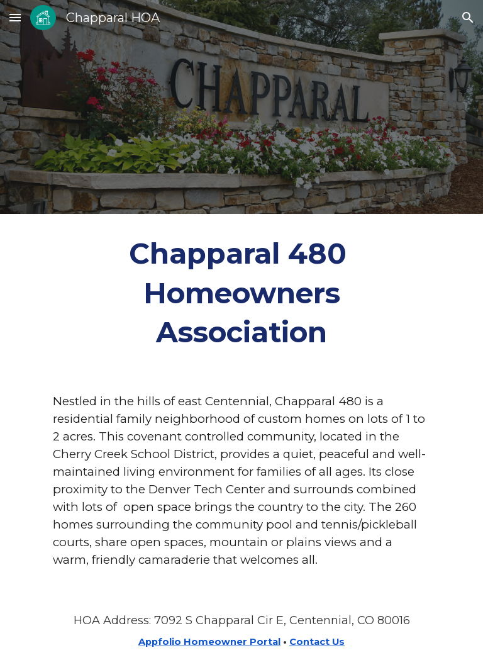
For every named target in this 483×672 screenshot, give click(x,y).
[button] (15, 17)
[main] (241, 293)
